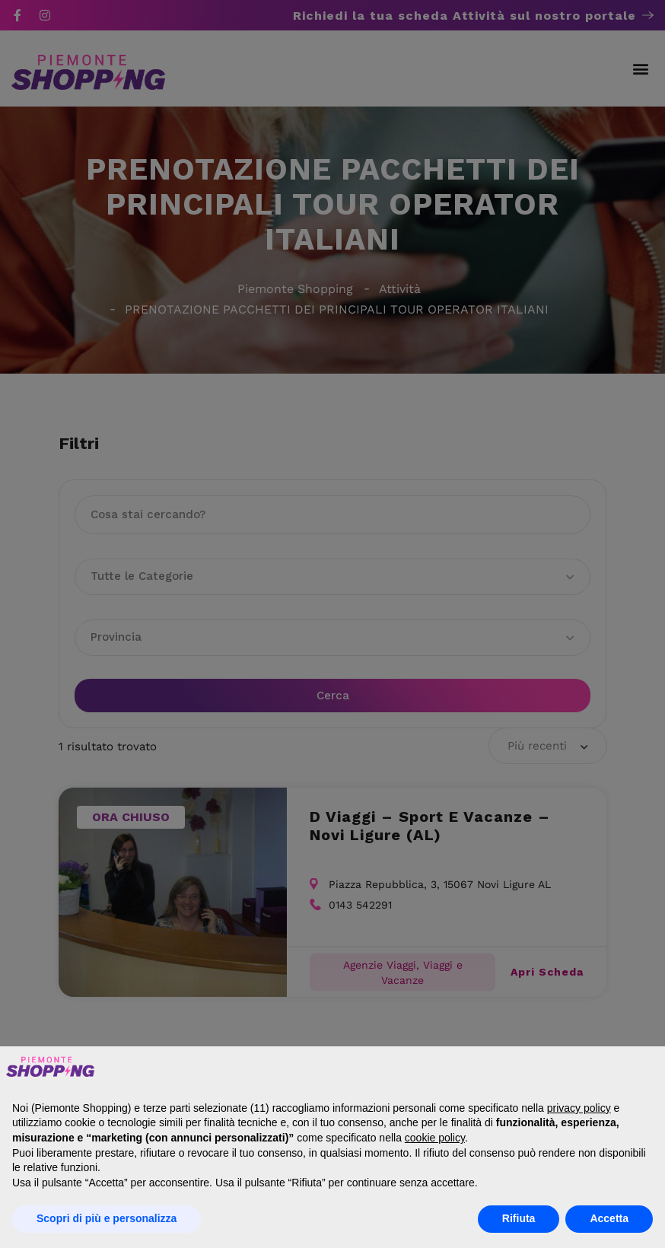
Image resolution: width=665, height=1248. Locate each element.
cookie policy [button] (435, 1138)
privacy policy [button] (579, 1108)
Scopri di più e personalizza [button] (107, 1218)
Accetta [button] (609, 1218)
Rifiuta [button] (519, 1218)
